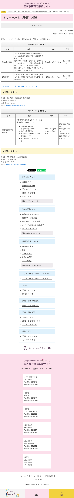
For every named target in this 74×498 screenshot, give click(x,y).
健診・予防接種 (28, 193)
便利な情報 (26, 331)
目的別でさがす (38, 12)
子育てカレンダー (29, 290)
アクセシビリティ (38, 479)
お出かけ (26, 285)
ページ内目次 (37, 25)
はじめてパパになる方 (31, 221)
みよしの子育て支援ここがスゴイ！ (37, 274)
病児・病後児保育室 (30, 301)
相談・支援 (47, 12)
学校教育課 (28, 465)
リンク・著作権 (36, 476)
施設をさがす (27, 294)
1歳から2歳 (27, 254)
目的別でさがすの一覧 (30, 201)
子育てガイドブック (30, 336)
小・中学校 (26, 261)
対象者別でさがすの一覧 (31, 233)
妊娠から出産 (27, 246)
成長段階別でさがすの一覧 (32, 265)
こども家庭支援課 (30, 377)
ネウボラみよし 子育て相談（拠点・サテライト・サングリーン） (23, 86)
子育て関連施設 (28, 312)
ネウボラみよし (28, 317)
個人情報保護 (48, 476)
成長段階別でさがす (30, 241)
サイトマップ (23, 476)
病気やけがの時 (28, 186)
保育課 (26, 393)
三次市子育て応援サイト (24, 12)
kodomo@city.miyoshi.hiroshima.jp (16, 164)
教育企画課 (28, 463)
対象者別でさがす (29, 209)
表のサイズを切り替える (37, 45)
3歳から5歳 (27, 257)
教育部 (26, 457)
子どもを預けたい (29, 189)
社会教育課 (28, 460)
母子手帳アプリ (28, 340)
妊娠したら (26, 182)
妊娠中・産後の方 (29, 218)
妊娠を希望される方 (30, 214)
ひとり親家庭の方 (29, 229)
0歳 (23, 250)
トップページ (11, 12)
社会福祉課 (28, 441)
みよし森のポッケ (29, 325)
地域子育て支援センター (32, 321)
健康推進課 (28, 425)
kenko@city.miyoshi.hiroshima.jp (15, 105)
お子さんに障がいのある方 (33, 225)
